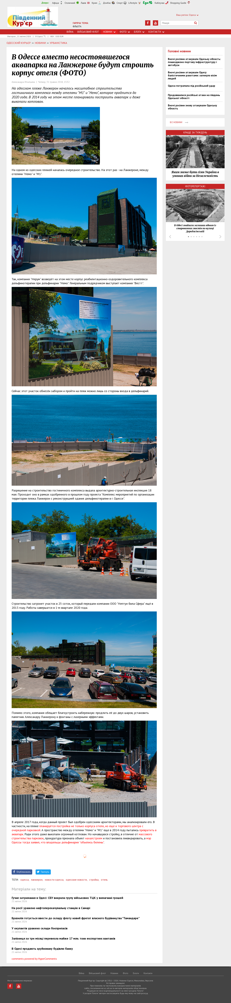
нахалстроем (93, 838)
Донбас (107, 2)
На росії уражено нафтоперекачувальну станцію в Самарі (51, 908)
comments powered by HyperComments (34, 958)
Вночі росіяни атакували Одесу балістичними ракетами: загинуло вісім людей (192, 75)
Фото (125, 31)
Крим (94, 2)
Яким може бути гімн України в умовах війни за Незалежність (195, 174)
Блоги (139, 31)
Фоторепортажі (195, 186)
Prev (170, 236)
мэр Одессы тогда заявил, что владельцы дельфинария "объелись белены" (81, 840)
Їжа (147, 3)
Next (220, 236)
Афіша (55, 2)
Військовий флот (88, 31)
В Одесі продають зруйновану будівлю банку (42, 949)
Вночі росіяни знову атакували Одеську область (192, 107)
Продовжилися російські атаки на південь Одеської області (194, 96)
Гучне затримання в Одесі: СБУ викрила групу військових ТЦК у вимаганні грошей (67, 898)
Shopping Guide (178, 2)
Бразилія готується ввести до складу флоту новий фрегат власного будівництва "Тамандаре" (76, 918)
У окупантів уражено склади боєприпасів (39, 928)
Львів (83, 2)
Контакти (156, 31)
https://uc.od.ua (32, 18)
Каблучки (159, 2)
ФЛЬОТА (77, 26)
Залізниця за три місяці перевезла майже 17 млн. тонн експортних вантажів (63, 938)
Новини (109, 31)
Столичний (70, 2)
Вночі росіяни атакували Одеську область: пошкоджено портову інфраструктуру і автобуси (194, 62)
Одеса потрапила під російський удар (191, 85)
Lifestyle (132, 2)
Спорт (120, 2)
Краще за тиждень (195, 132)
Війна (70, 31)
